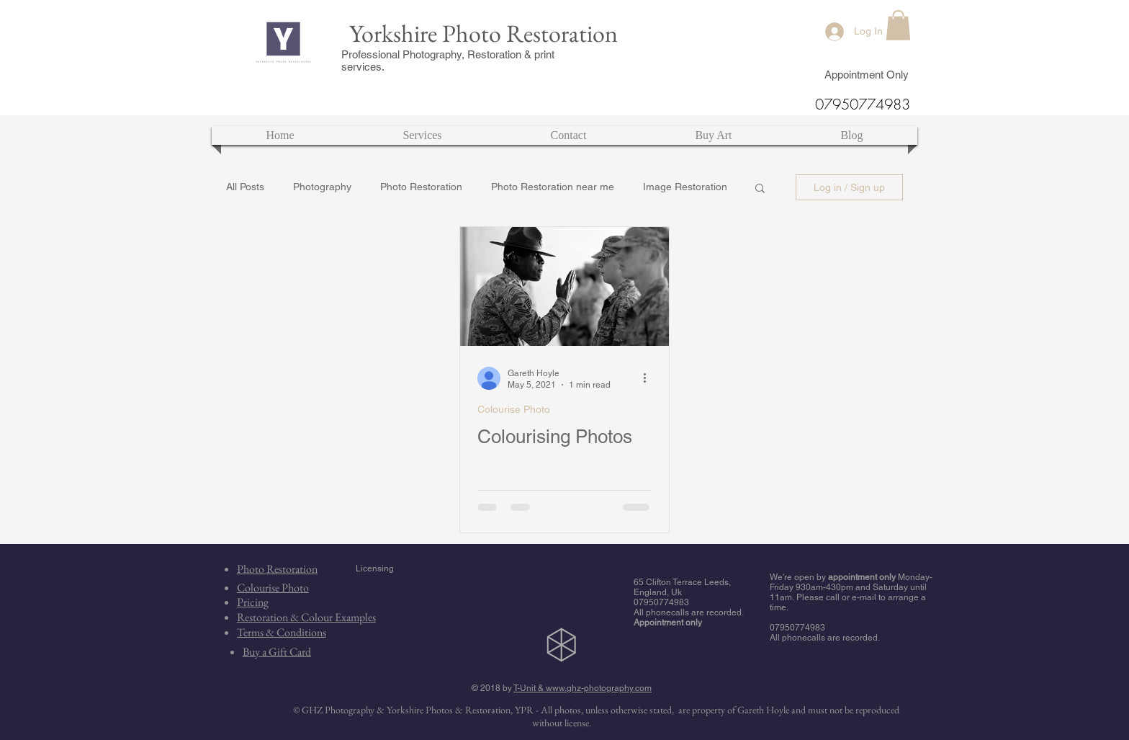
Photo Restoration (421, 186)
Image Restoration (685, 186)
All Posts (245, 186)
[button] (898, 25)
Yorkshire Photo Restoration (483, 33)
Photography (322, 186)
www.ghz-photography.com (599, 688)
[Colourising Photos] (564, 286)
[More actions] (649, 378)
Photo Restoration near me (552, 186)
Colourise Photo (513, 409)
